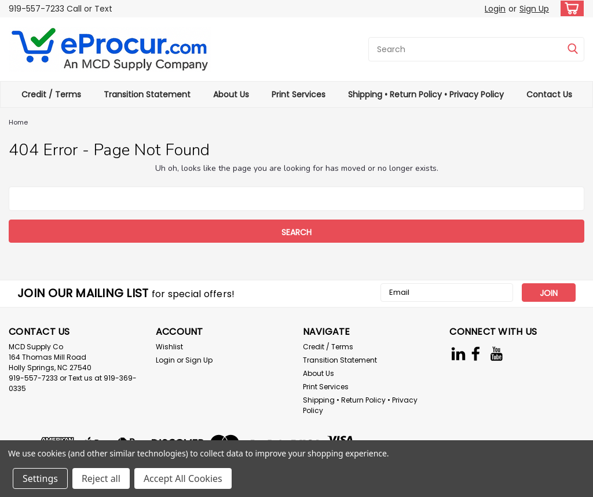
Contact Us (549, 94)
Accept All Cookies (183, 478)
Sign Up (534, 8)
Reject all (101, 478)
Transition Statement (147, 94)
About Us (231, 94)
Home (18, 122)
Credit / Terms (51, 94)
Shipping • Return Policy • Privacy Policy (426, 94)
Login (495, 8)
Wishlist (169, 347)
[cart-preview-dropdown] (569, 8)
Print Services (298, 94)
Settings (40, 478)
